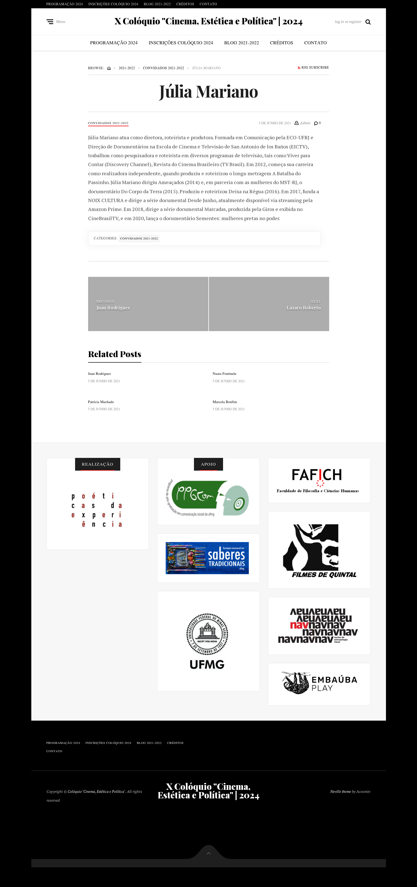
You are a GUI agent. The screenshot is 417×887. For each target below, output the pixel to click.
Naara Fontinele (226, 376)
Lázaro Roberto (303, 310)
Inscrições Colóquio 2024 (113, 4)
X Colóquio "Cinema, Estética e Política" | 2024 (208, 22)
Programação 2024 (65, 4)
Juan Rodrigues (114, 310)
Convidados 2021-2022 (110, 125)
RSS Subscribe (313, 70)
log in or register (348, 22)
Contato (208, 4)
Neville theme (340, 803)
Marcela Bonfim (226, 405)
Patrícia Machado (102, 405)
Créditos (185, 4)
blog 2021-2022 (157, 4)
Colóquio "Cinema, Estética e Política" (98, 803)
